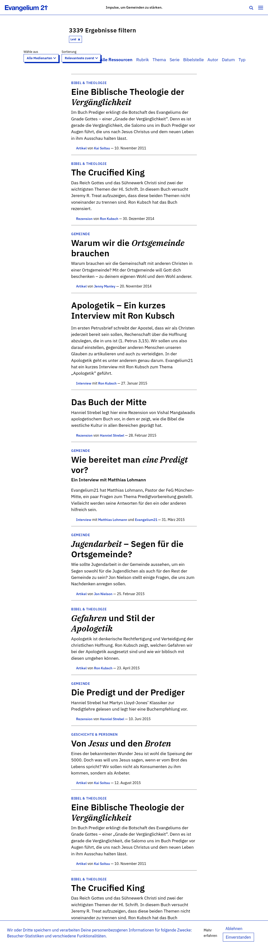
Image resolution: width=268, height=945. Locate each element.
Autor (212, 59)
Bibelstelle (193, 59)
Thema (159, 59)
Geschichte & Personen (94, 734)
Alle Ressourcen (116, 59)
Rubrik (142, 59)
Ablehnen (234, 928)
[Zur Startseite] (32, 7)
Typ (242, 59)
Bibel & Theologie (89, 82)
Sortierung (69, 52)
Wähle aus (31, 52)
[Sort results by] (81, 58)
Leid (75, 39)
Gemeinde (80, 233)
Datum (228, 59)
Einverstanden (238, 937)
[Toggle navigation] (261, 7)
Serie (174, 59)
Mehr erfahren (210, 933)
